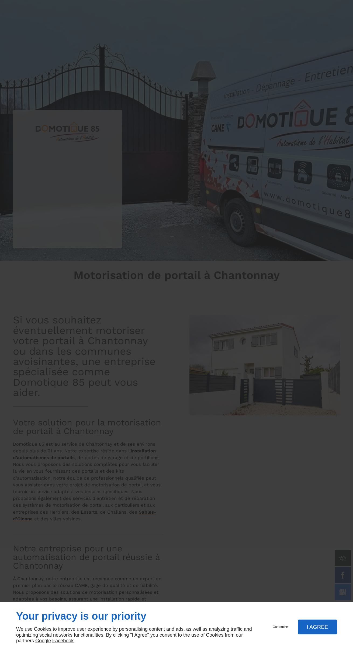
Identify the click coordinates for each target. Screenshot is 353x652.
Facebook (63, 640)
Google (43, 640)
